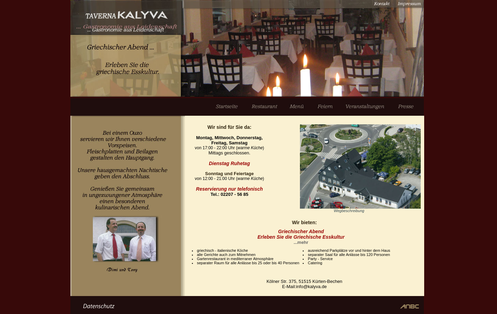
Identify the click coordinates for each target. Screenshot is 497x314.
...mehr (301, 242)
